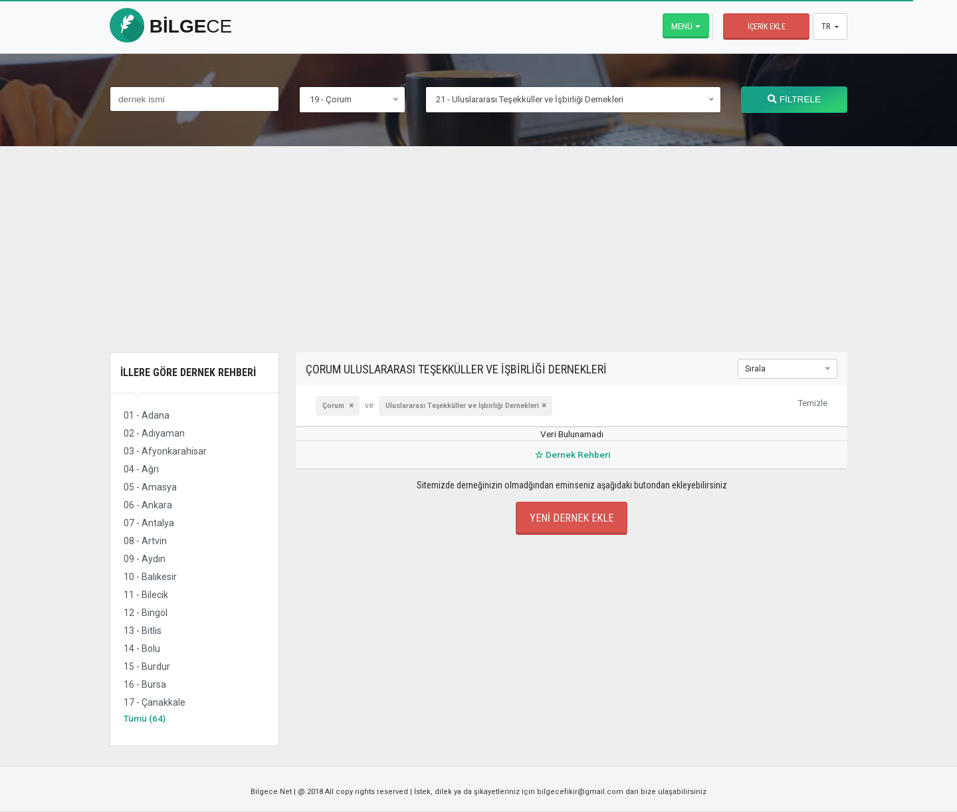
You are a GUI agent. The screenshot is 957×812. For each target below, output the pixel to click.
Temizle (812, 402)
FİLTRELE (794, 99)
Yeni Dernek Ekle (571, 518)
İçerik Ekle (767, 26)
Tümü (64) (144, 718)
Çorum (334, 405)
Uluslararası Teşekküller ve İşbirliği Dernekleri (462, 405)
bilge (171, 26)
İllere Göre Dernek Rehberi (188, 372)
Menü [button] (681, 26)
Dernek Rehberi (571, 454)
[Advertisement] (478, 259)
